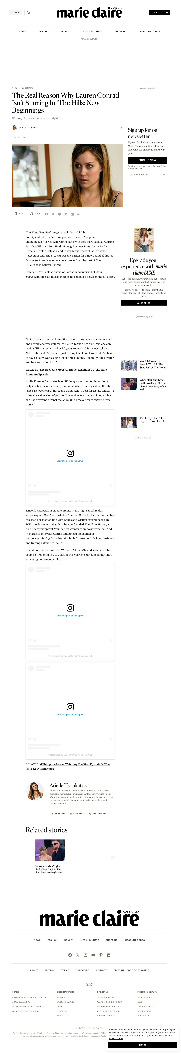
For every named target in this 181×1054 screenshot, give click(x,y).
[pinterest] (59, 214)
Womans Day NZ (65, 1002)
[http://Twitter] (58, 813)
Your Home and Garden (25, 1011)
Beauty (66, 31)
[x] (53, 214)
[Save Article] (19, 214)
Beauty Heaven (145, 1007)
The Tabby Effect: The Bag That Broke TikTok (152, 420)
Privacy (49, 970)
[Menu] (15, 12)
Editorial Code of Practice (131, 970)
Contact (101, 970)
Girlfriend (143, 1016)
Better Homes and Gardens (27, 1007)
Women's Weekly (106, 997)
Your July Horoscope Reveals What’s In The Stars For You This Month (153, 364)
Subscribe (82, 970)
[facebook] (46, 214)
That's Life (63, 1016)
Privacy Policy (159, 166)
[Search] (28, 12)
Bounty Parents (106, 1016)
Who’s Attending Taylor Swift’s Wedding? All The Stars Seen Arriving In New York (48, 869)
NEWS (22, 31)
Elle (140, 1002)
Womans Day (64, 997)
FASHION (44, 31)
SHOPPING (121, 31)
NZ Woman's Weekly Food (111, 1007)
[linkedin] (66, 214)
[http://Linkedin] (77, 813)
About (34, 970)
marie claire (144, 997)
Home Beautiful (21, 1002)
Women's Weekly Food (109, 1002)
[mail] (72, 214)
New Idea (62, 1011)
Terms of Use (136, 168)
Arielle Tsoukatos (28, 127)
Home (14, 88)
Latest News (27, 88)
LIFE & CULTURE (92, 31)
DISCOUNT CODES (149, 31)
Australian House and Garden (29, 997)
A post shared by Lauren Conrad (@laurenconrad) (70, 501)
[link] (79, 214)
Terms (65, 970)
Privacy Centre (116, 1038)
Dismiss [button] (142, 1045)
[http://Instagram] (98, 813)
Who (59, 1007)
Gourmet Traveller (108, 1011)
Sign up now (147, 160)
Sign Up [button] (156, 13)
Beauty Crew (144, 1011)
